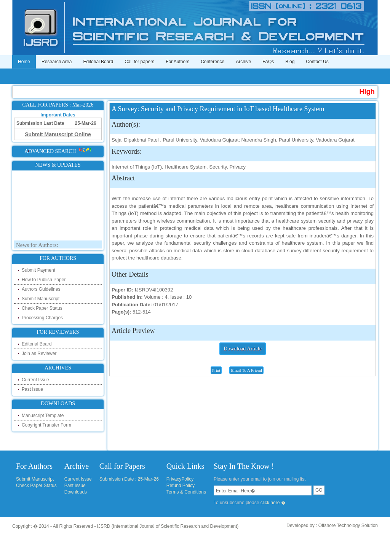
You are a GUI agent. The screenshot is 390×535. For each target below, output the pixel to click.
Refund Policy (180, 485)
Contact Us (317, 61)
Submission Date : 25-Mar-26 (129, 479)
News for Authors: (37, 246)
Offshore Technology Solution (348, 525)
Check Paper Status (42, 308)
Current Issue (35, 379)
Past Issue (32, 389)
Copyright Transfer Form (46, 425)
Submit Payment (38, 270)
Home (24, 61)
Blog (289, 61)
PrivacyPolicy (179, 479)
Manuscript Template (43, 415)
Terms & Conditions (186, 492)
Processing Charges (42, 317)
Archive (243, 61)
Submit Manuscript (40, 298)
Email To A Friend (246, 370)
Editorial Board (98, 61)
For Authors (177, 61)
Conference (212, 61)
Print (216, 370)
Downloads (75, 492)
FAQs (268, 61)
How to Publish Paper (44, 279)
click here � (273, 502)
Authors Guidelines (41, 289)
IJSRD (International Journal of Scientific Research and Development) (168, 526)
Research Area (57, 61)
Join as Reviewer (39, 353)
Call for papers (139, 61)
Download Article (243, 349)
